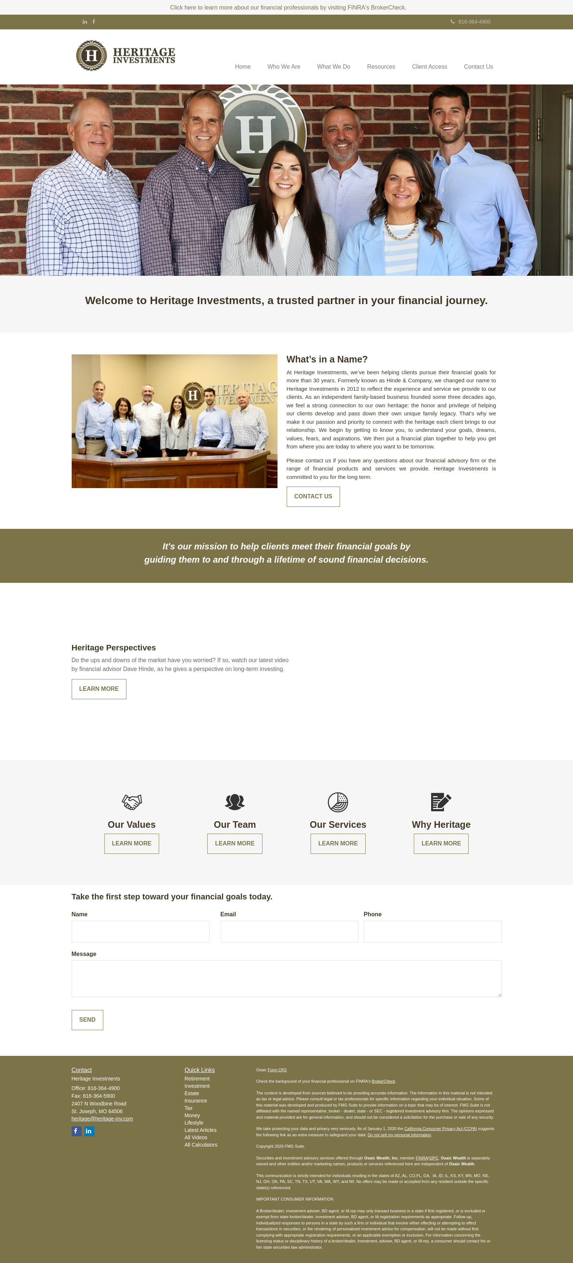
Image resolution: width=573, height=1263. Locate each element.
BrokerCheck (383, 1081)
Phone (373, 914)
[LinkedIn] (85, 21)
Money (192, 1115)
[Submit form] (87, 1020)
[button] (276, 57)
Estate (192, 1093)
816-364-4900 (470, 22)
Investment (197, 1086)
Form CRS (277, 1070)
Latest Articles (200, 1130)
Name (80, 914)
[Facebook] (93, 21)
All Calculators (201, 1145)
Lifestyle (194, 1123)
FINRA (422, 1158)
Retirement (197, 1079)
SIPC (433, 1158)
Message (84, 954)
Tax (189, 1108)
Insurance (196, 1101)
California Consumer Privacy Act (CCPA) (440, 1128)
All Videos (196, 1137)
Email (228, 914)
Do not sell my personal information (399, 1135)
